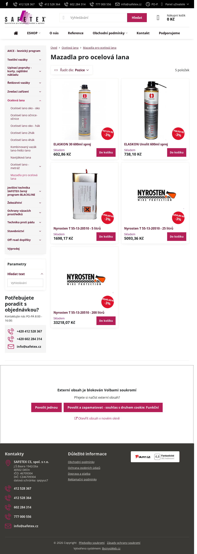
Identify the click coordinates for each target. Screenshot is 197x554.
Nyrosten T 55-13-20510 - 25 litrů (148, 228)
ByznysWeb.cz (111, 548)
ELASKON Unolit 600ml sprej (146, 144)
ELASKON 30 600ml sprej (72, 144)
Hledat (137, 17)
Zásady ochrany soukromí (123, 543)
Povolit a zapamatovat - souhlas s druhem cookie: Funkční (113, 407)
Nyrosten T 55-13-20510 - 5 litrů (77, 228)
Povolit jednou (46, 407)
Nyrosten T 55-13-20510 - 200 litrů (78, 312)
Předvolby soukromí (92, 543)
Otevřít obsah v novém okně (97, 418)
